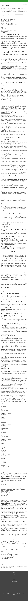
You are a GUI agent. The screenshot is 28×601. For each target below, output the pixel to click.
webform (4, 367)
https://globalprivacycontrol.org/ (17, 535)
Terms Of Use (4, 593)
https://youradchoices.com (5, 227)
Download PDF (25, 4)
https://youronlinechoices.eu (5, 226)
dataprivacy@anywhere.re (13, 277)
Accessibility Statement (17, 593)
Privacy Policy (9, 593)
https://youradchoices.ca (6, 225)
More (27, 1)
